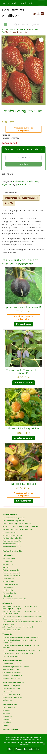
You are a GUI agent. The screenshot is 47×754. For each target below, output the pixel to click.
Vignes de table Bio (10, 584)
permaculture (23, 184)
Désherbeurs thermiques (13, 697)
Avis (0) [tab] (9, 203)
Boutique (14, 29)
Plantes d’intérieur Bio (12, 551)
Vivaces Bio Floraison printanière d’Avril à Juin (21, 637)
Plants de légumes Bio (12, 660)
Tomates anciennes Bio (12, 664)
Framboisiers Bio (9, 593)
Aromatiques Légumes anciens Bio (17, 524)
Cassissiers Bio (8, 579)
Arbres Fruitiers (9, 558)
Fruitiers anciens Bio (11, 570)
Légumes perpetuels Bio (13, 675)
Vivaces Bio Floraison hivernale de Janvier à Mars (22, 650)
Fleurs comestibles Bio (12, 541)
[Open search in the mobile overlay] (29, 24)
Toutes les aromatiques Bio (14, 518)
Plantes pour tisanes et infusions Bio (17, 529)
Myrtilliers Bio (8, 581)
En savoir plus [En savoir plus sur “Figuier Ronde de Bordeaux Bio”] (23, 324)
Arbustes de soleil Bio (11, 630)
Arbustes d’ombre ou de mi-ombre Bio (18, 627)
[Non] (44, 744)
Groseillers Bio (8, 564)
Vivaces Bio (7, 634)
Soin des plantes (10, 704)
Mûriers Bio (7, 596)
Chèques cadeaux (10, 729)
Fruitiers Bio (32, 181)
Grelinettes (7, 700)
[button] (41, 39)
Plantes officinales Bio (12, 544)
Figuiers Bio (7, 561)
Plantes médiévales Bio (12, 538)
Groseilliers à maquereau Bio (14, 599)
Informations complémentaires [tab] (21, 198)
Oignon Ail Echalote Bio (12, 672)
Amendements (9, 708)
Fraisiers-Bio (19, 181)
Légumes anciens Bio (11, 678)
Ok (9, 749)
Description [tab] (11, 192)
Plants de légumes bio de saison (16, 667)
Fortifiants (7, 719)
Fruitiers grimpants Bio (12, 573)
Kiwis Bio (6, 567)
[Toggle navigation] (41, 3)
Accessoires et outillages (13, 682)
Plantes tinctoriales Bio (12, 547)
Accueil (5, 29)
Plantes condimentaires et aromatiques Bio (20, 526)
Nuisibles (6, 710)
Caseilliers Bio (8, 587)
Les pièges (7, 722)
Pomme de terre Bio (11, 669)
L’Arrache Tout (8, 691)
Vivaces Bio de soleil (11, 656)
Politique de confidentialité (27, 749)
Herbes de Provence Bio (12, 535)
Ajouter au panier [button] (23, 382)
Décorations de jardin (11, 686)
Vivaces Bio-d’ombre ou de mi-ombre (18, 653)
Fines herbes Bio (9, 532)
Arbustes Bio (8, 603)
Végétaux (24, 29)
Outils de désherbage (11, 694)
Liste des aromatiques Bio (13, 521)
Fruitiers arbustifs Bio (11, 576)
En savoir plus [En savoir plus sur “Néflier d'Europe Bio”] (23, 501)
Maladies (6, 713)
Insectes (6, 725)
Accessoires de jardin (11, 689)
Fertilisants (7, 716)
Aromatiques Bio (10, 515)
